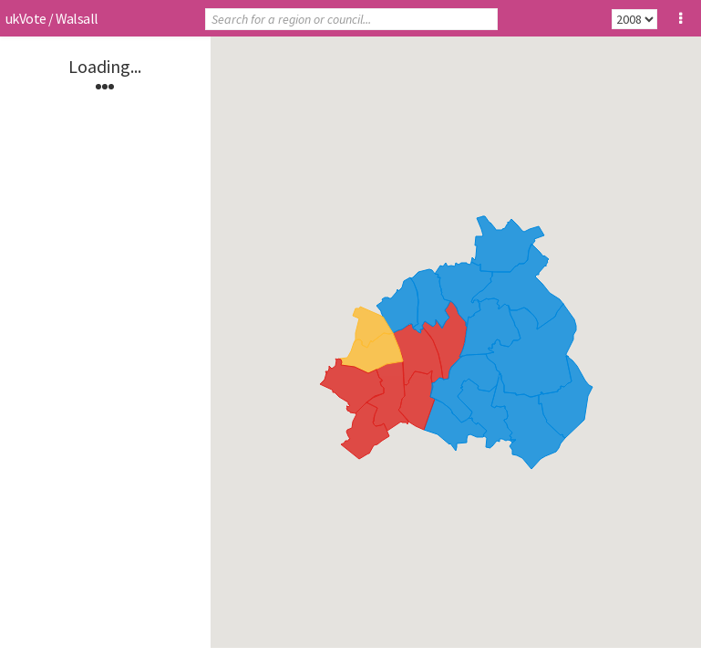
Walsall (77, 18)
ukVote (25, 18)
